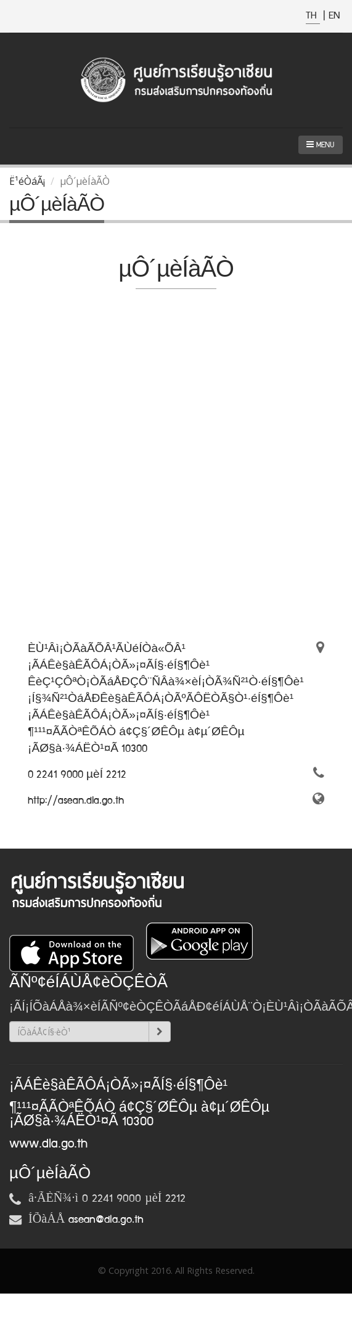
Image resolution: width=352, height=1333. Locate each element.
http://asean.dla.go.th (76, 800)
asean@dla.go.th (106, 1219)
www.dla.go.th (48, 1143)
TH (313, 15)
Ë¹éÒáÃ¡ (27, 181)
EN (334, 15)
